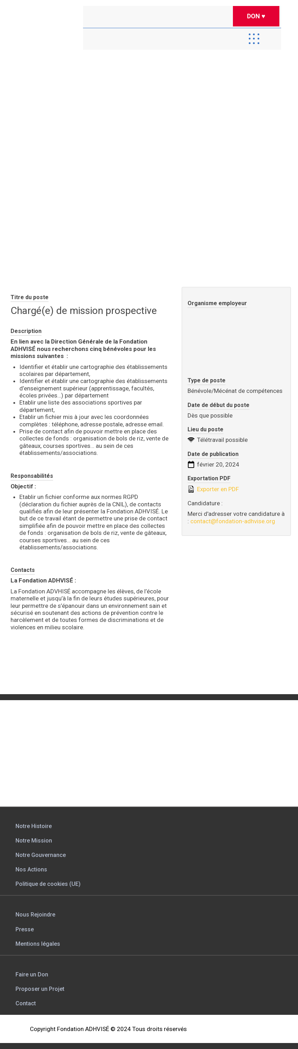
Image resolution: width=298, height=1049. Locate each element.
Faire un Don (31, 974)
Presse (24, 929)
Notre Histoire (33, 826)
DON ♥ (256, 16)
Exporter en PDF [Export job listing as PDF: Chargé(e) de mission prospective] (213, 489)
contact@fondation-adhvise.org (232, 521)
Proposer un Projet (39, 989)
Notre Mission (33, 840)
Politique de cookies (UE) (48, 884)
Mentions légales (37, 943)
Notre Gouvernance (40, 855)
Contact (25, 1003)
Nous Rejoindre (35, 914)
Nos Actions (31, 869)
